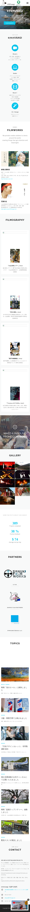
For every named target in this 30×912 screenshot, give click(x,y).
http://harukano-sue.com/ (7, 206)
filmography (10, 23)
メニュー (27, 3)
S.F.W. (15, 604)
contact (21, 23)
